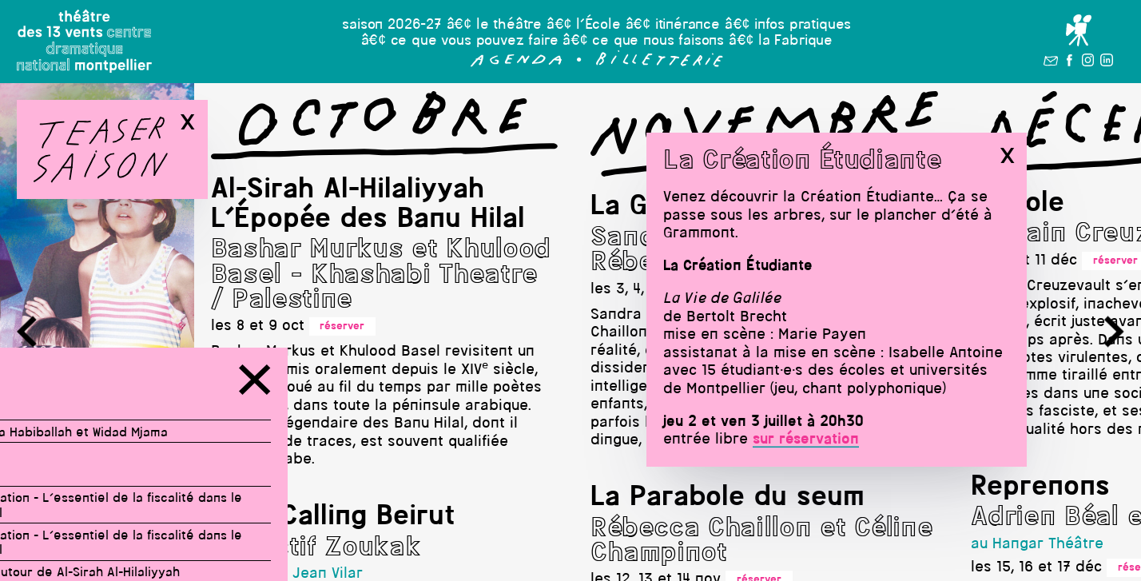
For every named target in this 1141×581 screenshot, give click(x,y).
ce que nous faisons (658, 41)
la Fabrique (795, 41)
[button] (517, 63)
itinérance (687, 25)
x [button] (1007, 155)
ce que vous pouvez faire (475, 41)
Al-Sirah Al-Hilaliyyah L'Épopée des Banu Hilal (369, 204)
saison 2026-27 (392, 25)
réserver (342, 326)
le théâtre (509, 25)
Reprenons (1041, 487)
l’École (598, 25)
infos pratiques (802, 25)
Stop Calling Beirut (333, 517)
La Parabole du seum (728, 498)
